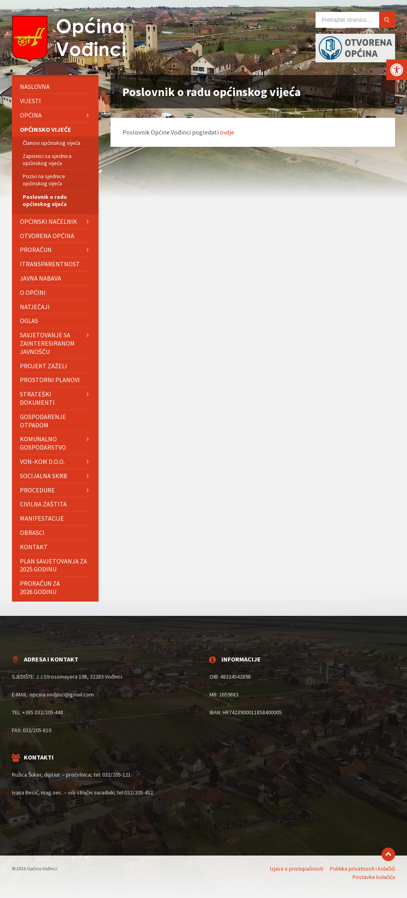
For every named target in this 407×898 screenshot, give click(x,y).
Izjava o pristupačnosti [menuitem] (296, 868)
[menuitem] (55, 87)
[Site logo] (71, 59)
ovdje (227, 132)
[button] (396, 70)
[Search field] (355, 20)
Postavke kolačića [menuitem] (374, 877)
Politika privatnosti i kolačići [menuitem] (362, 868)
